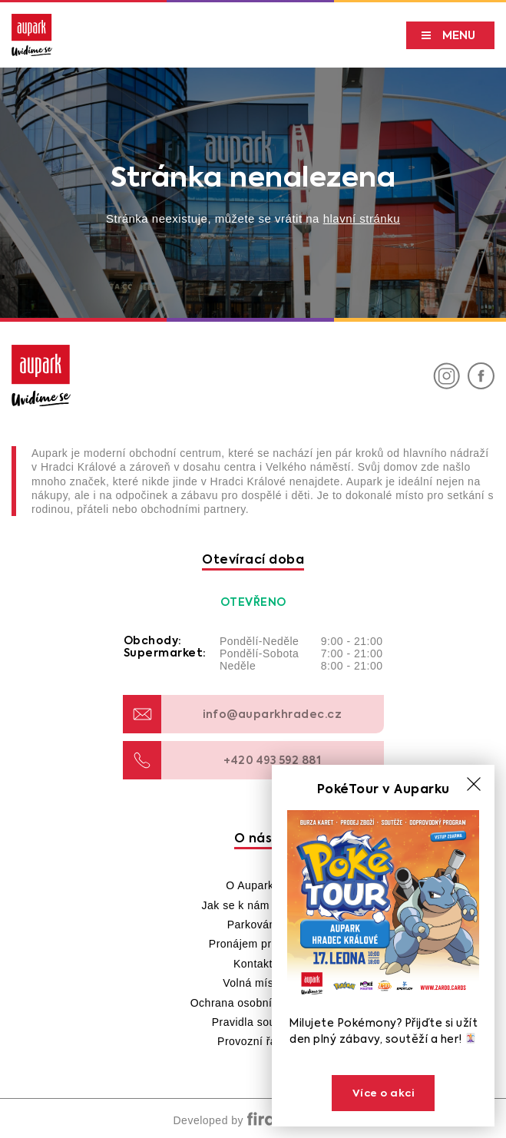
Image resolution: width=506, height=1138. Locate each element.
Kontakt (253, 964)
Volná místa (253, 983)
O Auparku (253, 885)
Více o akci (383, 1093)
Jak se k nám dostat (252, 905)
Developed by (252, 1120)
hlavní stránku (361, 218)
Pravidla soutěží (253, 1022)
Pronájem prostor (253, 944)
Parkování (253, 924)
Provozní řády (253, 1041)
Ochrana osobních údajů (253, 1003)
